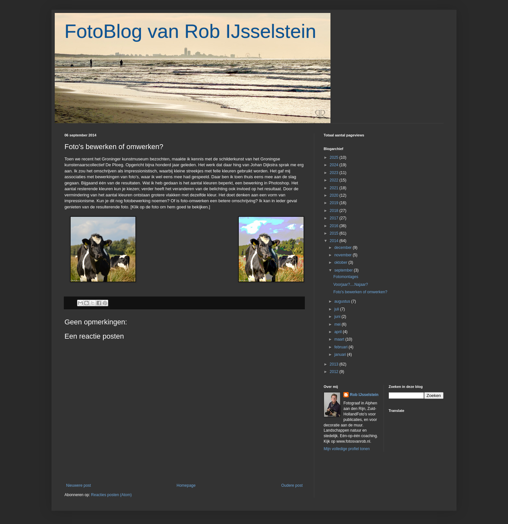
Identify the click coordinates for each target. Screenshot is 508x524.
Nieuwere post (78, 485)
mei (338, 324)
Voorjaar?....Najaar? (350, 284)
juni (337, 316)
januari (340, 354)
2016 (335, 226)
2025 (335, 157)
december (343, 247)
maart (339, 339)
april (338, 332)
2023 (335, 172)
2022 (335, 180)
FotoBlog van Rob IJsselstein (190, 31)
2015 (335, 233)
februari (341, 347)
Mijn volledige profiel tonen (347, 449)
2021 (335, 188)
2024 (335, 165)
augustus (342, 301)
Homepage (186, 485)
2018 (335, 210)
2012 (335, 371)
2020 (335, 195)
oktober (341, 262)
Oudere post (292, 485)
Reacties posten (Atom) (111, 495)
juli (337, 309)
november (343, 255)
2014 (335, 241)
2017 (335, 218)
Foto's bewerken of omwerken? (360, 292)
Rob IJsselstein (364, 394)
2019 (335, 203)
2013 (335, 364)
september (344, 270)
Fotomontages (345, 276)
